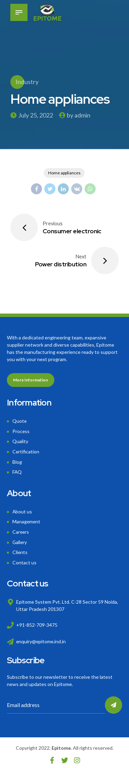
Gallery (20, 539)
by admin (78, 115)
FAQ (17, 470)
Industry (27, 81)
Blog (17, 460)
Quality (20, 441)
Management (26, 519)
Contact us (24, 559)
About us (22, 510)
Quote (19, 421)
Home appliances (64, 173)
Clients (20, 549)
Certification (26, 451)
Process (21, 431)
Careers (21, 529)
